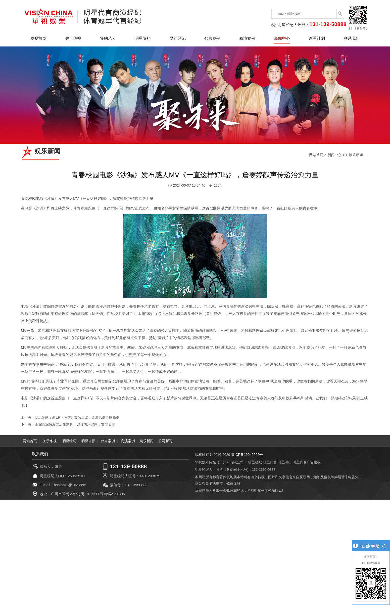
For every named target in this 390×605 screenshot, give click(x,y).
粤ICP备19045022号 (247, 455)
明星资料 (143, 38)
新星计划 (317, 38)
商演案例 (247, 38)
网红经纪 (178, 38)
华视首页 (38, 38)
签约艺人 (108, 38)
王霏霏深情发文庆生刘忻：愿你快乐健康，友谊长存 (75, 424)
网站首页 (316, 155)
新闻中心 (282, 38)
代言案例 (212, 38)
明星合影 (88, 441)
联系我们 (352, 38)
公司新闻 (165, 441)
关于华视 (73, 38)
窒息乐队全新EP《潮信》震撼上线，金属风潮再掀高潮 (77, 417)
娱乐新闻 (356, 155)
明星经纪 (69, 441)
